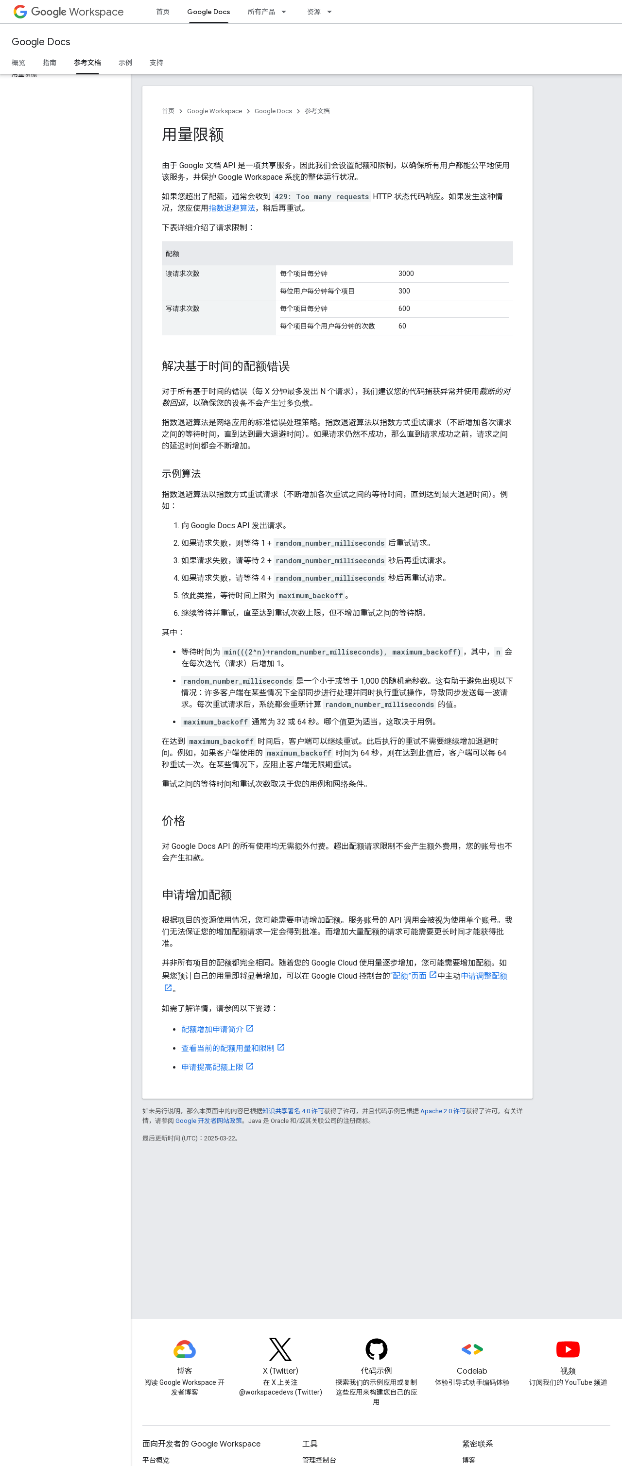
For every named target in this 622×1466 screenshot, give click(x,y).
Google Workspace (214, 111)
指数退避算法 (231, 208)
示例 (125, 62)
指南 (49, 62)
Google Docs (41, 42)
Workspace (77, 11)
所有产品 (261, 11)
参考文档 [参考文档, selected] (87, 62)
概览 (18, 62)
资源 (314, 11)
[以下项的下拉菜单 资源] (332, 11)
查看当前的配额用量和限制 (228, 1048)
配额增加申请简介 (212, 1029)
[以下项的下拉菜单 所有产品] (286, 11)
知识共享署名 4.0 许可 (293, 1111)
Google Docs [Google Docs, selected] (208, 11)
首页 (163, 11)
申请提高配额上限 (212, 1067)
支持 (156, 62)
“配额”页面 (408, 976)
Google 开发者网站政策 (208, 1120)
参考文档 (317, 111)
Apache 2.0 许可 (443, 1111)
